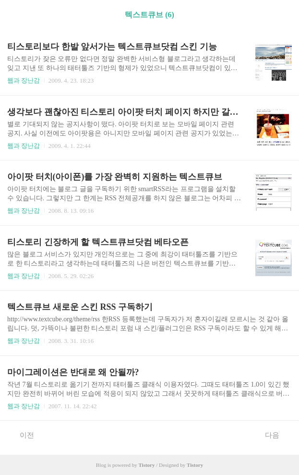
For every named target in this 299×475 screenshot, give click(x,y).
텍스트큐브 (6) (149, 15)
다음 (277, 434)
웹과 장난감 (23, 80)
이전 (22, 434)
